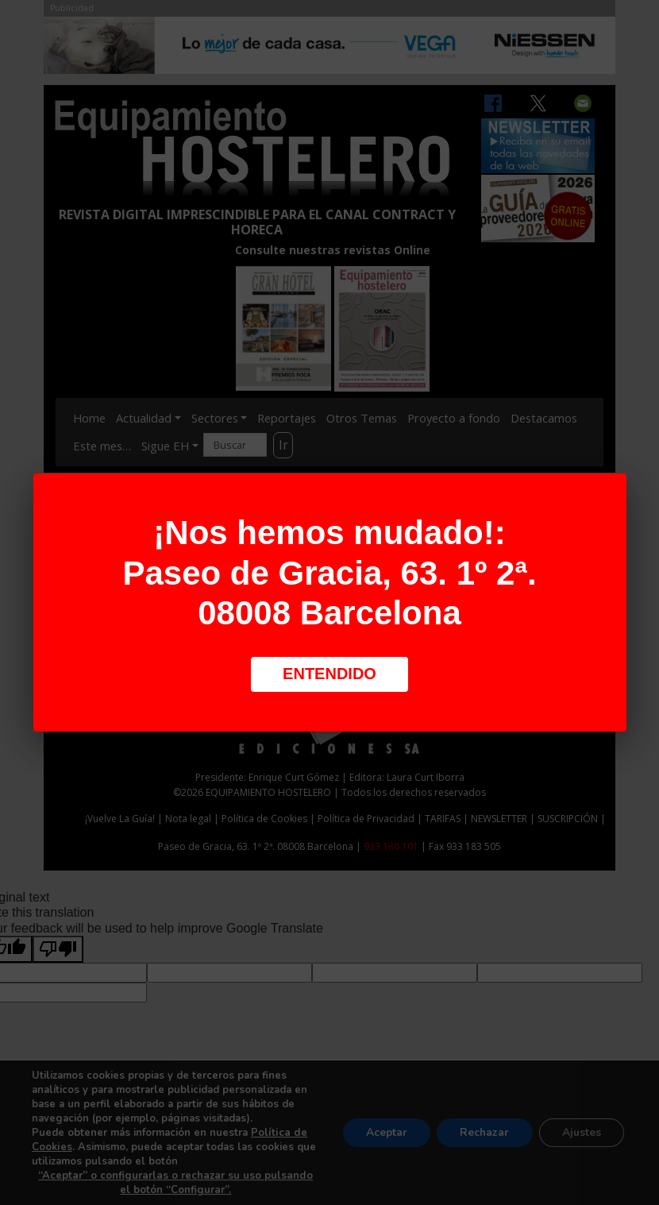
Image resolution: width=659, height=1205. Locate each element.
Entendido (329, 673)
